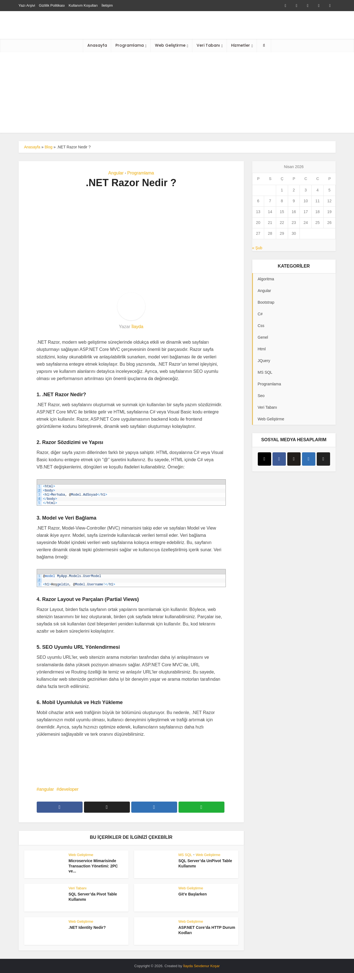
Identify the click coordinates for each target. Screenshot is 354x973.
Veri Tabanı (208, 45)
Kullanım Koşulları (83, 5)
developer (68, 789)
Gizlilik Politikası (52, 5)
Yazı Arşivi (27, 5)
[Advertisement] (177, 94)
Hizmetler (240, 45)
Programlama (129, 45)
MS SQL (185, 855)
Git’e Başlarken (193, 894)
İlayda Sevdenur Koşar (201, 966)
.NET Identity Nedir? (87, 927)
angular (46, 789)
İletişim (107, 5)
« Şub (257, 248)
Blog (48, 147)
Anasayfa (97, 45)
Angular (115, 173)
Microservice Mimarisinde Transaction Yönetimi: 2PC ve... (93, 866)
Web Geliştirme (170, 45)
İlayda (137, 326)
